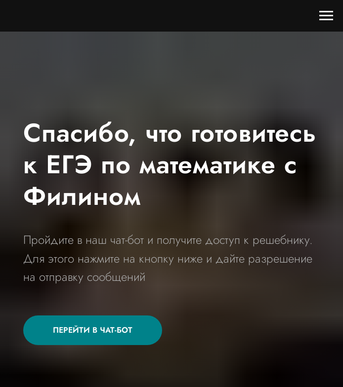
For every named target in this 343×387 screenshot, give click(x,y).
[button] (92, 330)
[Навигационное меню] (326, 16)
